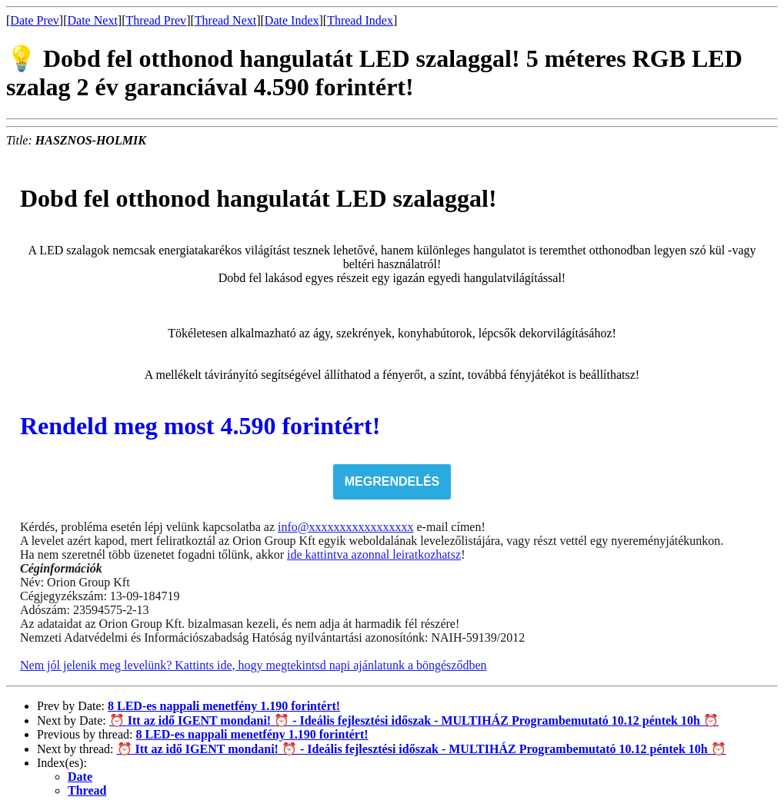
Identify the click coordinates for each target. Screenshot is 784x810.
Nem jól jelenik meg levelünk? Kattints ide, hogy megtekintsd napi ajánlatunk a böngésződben (253, 665)
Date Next (93, 20)
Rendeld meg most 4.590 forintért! (200, 426)
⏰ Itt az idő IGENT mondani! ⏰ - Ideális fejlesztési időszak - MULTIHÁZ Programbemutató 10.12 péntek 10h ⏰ (414, 720)
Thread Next (225, 20)
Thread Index (360, 20)
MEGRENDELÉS (392, 481)
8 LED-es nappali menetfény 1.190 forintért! (224, 705)
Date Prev (34, 20)
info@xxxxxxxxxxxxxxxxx (346, 526)
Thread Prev (155, 20)
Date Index (292, 20)
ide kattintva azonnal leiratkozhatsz (374, 554)
